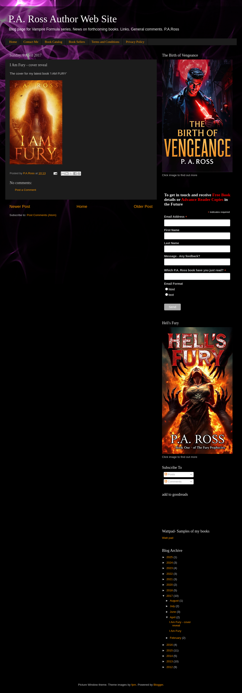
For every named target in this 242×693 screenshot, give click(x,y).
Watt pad (167, 537)
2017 (170, 595)
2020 (170, 584)
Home (13, 41)
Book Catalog (53, 41)
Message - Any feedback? (182, 256)
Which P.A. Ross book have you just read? (195, 270)
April (173, 617)
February (176, 637)
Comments (173, 481)
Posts (170, 474)
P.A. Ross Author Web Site (62, 18)
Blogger (158, 684)
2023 (170, 568)
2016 (170, 644)
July (173, 606)
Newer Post (19, 206)
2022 (170, 573)
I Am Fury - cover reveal (180, 624)
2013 (170, 661)
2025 (170, 557)
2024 (170, 562)
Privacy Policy (135, 41)
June (173, 611)
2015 (170, 650)
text (171, 294)
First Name (171, 230)
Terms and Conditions (105, 41)
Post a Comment (25, 189)
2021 (170, 579)
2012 (170, 667)
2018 (170, 590)
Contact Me (30, 41)
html (172, 289)
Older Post (143, 206)
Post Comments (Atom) (41, 215)
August (175, 600)
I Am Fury (175, 630)
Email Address (175, 217)
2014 (170, 655)
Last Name (171, 243)
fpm (133, 684)
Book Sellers (77, 41)
